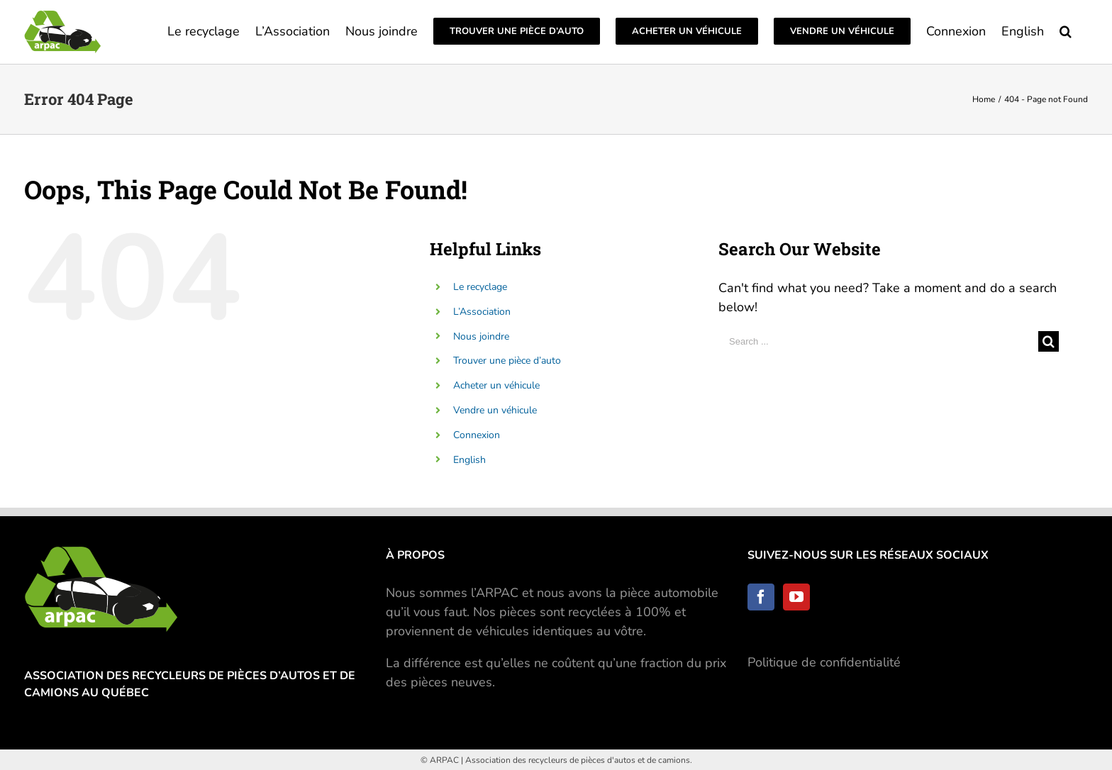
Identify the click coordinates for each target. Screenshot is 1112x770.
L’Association (482, 311)
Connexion (476, 435)
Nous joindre (481, 336)
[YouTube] (796, 597)
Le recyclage (480, 287)
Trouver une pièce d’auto (507, 360)
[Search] (1066, 30)
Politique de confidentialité (824, 662)
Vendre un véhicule (495, 410)
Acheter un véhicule (496, 385)
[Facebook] (760, 597)
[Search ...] (878, 341)
